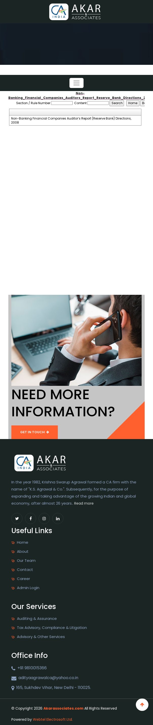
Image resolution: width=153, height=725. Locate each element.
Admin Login (28, 587)
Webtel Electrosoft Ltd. (53, 719)
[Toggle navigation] (76, 83)
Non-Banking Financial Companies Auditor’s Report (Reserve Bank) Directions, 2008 (71, 121)
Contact (25, 569)
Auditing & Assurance (37, 618)
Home (22, 542)
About (23, 551)
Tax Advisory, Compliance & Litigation (52, 627)
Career (23, 578)
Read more (84, 503)
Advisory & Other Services (41, 636)
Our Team (26, 560)
